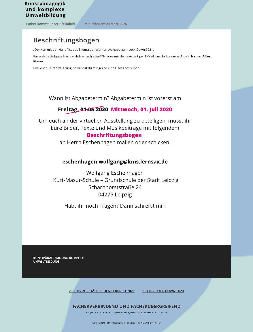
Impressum (98, 323)
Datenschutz (115, 323)
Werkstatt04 (46, 9)
